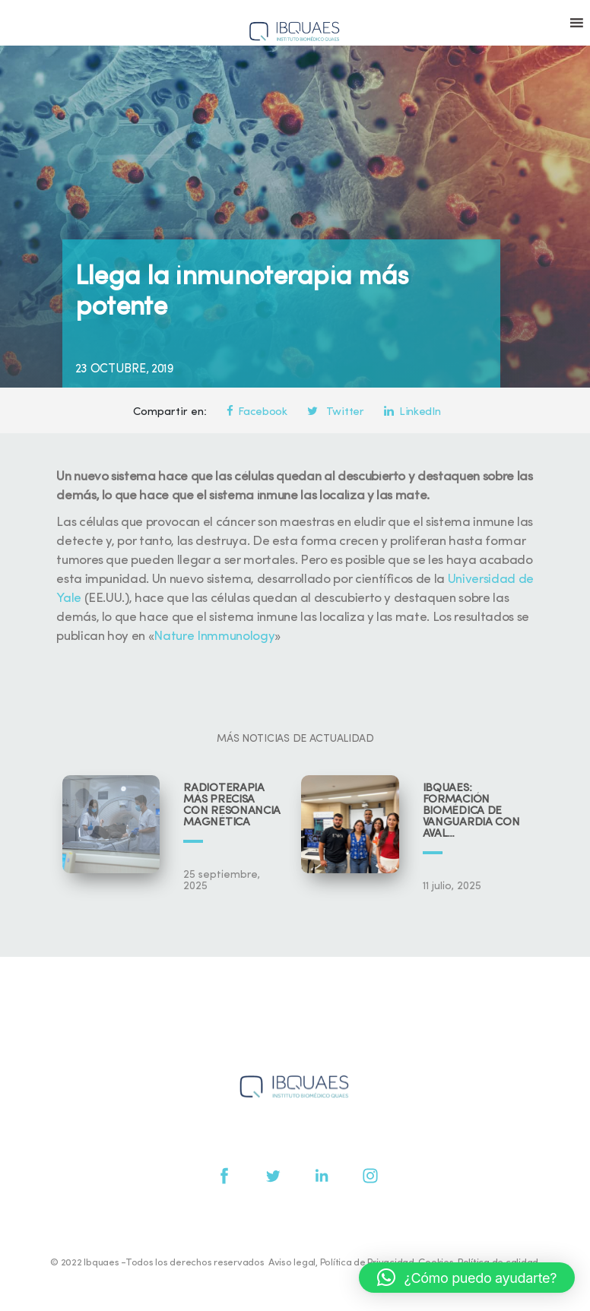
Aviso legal (292, 1263)
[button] (467, 1277)
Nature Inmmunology (214, 636)
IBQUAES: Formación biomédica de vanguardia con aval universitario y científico (471, 811)
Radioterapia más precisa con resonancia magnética (232, 805)
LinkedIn (412, 412)
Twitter (335, 412)
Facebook (257, 412)
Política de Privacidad (367, 1263)
